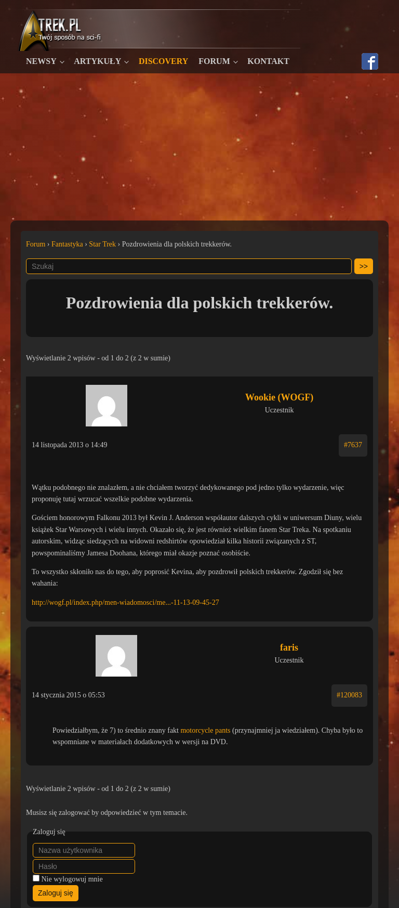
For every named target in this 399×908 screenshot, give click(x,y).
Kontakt (268, 61)
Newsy (41, 61)
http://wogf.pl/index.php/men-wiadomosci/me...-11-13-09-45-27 (125, 602)
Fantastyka (67, 244)
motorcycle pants (205, 730)
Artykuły (97, 61)
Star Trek (102, 244)
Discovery (163, 61)
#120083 (349, 695)
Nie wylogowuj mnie (72, 879)
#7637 (353, 445)
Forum (214, 61)
